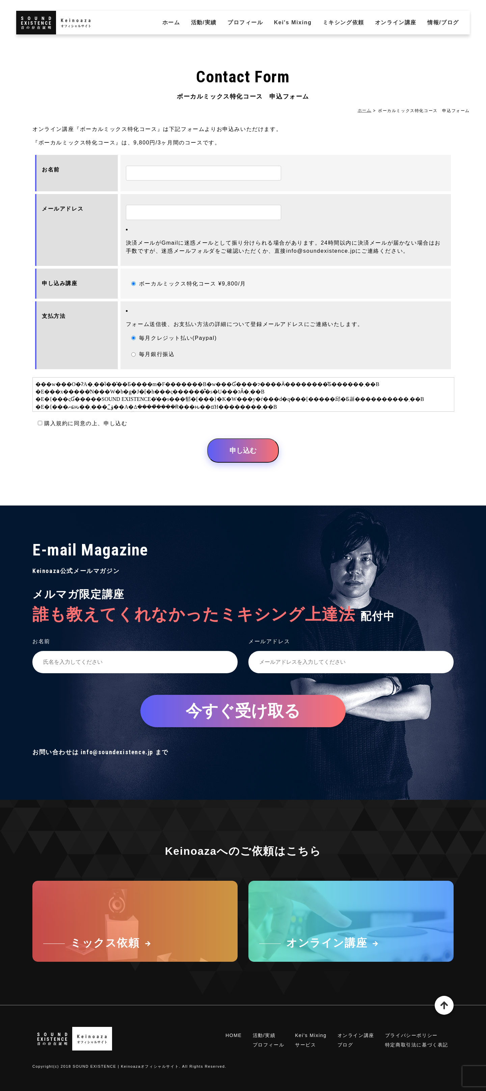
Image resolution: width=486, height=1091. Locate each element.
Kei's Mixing (293, 22)
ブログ (345, 1044)
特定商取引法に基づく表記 (416, 1044)
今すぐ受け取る (243, 711)
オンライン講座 (395, 22)
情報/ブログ (443, 22)
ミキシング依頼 (343, 22)
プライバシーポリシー (411, 1035)
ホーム (171, 22)
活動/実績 (204, 22)
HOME (233, 1035)
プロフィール (245, 22)
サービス (305, 1044)
